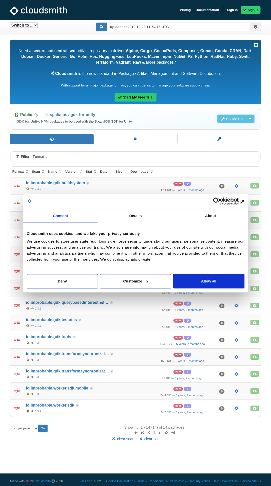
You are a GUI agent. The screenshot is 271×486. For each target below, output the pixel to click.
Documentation (207, 10)
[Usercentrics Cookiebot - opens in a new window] (222, 201)
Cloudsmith (43, 481)
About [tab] (210, 215)
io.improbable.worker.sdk (50, 405)
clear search (124, 439)
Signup (250, 10)
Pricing (185, 10)
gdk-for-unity (83, 115)
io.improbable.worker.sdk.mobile (57, 388)
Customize (135, 281)
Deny (62, 281)
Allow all (208, 281)
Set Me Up (232, 119)
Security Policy (199, 481)
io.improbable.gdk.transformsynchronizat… (68, 354)
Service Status (250, 481)
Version (92, 481)
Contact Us (229, 481)
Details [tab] (135, 215)
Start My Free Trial (135, 97)
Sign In (232, 10)
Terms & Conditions (150, 481)
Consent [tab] (60, 215)
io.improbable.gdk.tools (49, 337)
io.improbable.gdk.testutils (52, 320)
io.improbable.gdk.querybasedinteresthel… (67, 302)
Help (215, 481)
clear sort (149, 439)
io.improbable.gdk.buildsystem (56, 183)
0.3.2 (38, 188)
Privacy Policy (176, 481)
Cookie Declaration (119, 481)
